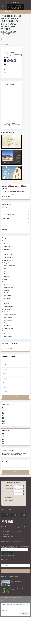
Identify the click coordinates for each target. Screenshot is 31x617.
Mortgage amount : (9, 497)
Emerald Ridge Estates (9, 214)
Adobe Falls (5, 207)
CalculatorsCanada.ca (21, 504)
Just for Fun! (7, 295)
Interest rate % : (9, 493)
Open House (7, 312)
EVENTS (6, 268)
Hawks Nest (7, 222)
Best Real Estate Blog (7, 348)
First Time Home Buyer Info (9, 194)
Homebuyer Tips (9, 257)
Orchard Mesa (5, 218)
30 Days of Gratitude (9, 241)
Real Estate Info (8, 320)
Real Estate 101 (8, 317)
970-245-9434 (6, 534)
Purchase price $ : (9, 485)
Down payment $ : (9, 488)
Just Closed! (7, 293)
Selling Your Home (8, 328)
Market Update (8, 303)
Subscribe (6, 553)
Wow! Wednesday (8, 336)
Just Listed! (7, 298)
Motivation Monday (9, 306)
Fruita (5, 271)
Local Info (6, 301)
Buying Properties (8, 260)
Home (5, 279)
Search (15, 396)
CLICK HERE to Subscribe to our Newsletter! (13, 191)
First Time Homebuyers (11, 254)
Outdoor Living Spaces (10, 314)
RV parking (7, 325)
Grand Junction (8, 273)
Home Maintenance (9, 282)
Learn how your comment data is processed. (12, 125)
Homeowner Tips (8, 287)
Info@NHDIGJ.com (8, 536)
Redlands (4, 229)
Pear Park (4, 225)
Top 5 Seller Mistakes (7, 196)
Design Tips (7, 263)
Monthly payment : (9, 500)
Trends (6, 331)
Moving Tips (7, 309)
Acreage (6, 243)
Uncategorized (6, 39)
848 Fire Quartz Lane (16, 581)
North (3, 211)
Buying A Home (8, 249)
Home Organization (9, 284)
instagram (6, 290)
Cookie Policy (5, 610)
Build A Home (8, 252)
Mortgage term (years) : (8, 491)
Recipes (6, 322)
